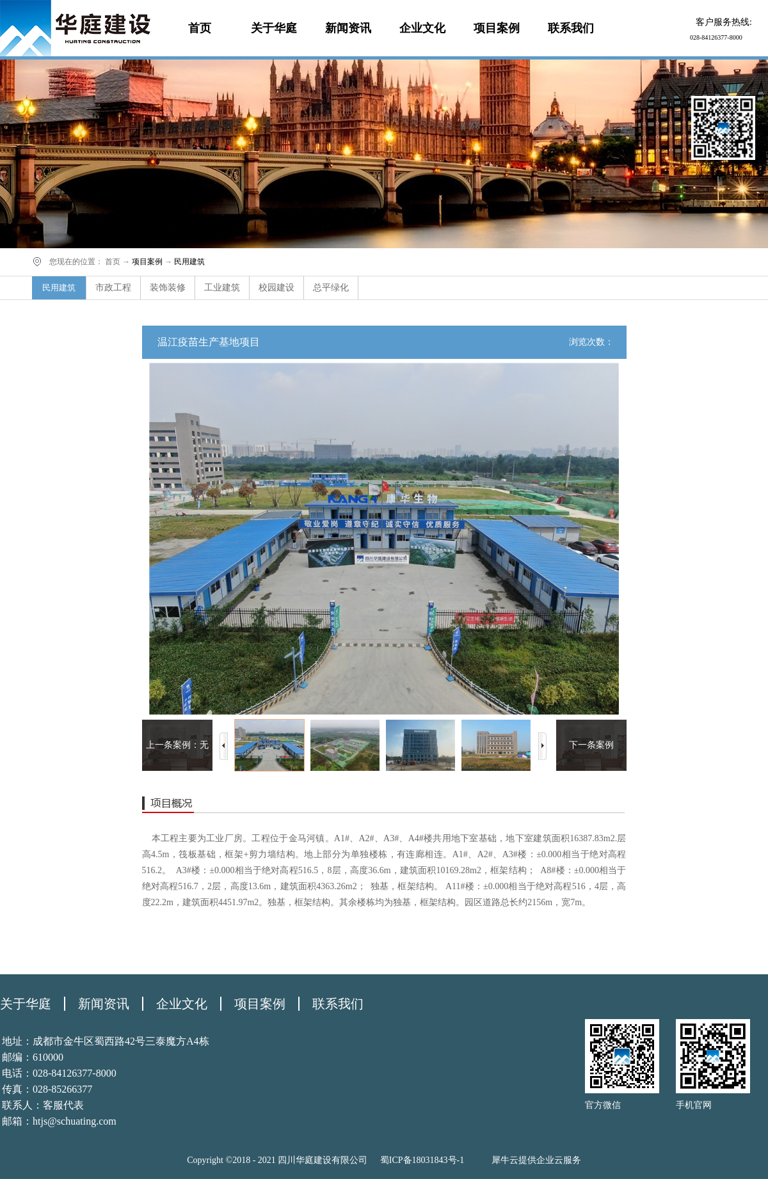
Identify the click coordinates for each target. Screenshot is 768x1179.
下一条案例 (591, 745)
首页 (199, 28)
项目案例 (147, 261)
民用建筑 (189, 261)
